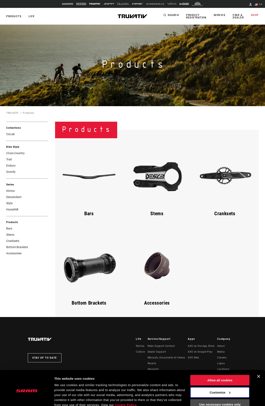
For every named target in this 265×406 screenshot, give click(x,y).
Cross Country (15, 153)
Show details (63, 398)
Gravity (11, 171)
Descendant (14, 197)
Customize (220, 374)
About (221, 346)
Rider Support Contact (161, 346)
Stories (140, 346)
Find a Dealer (238, 16)
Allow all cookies (219, 362)
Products (13, 16)
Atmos (10, 190)
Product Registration (197, 16)
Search (174, 15)
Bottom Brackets (17, 247)
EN (258, 4)
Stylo (9, 203)
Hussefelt (12, 209)
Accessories (14, 253)
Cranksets (12, 241)
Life (31, 16)
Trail (9, 159)
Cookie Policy (126, 386)
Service (220, 15)
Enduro (11, 165)
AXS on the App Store (201, 346)
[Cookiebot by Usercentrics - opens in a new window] (27, 398)
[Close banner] (258, 358)
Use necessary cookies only (220, 386)
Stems (10, 234)
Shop (255, 15)
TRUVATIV (12, 113)
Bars (9, 228)
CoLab (10, 134)
